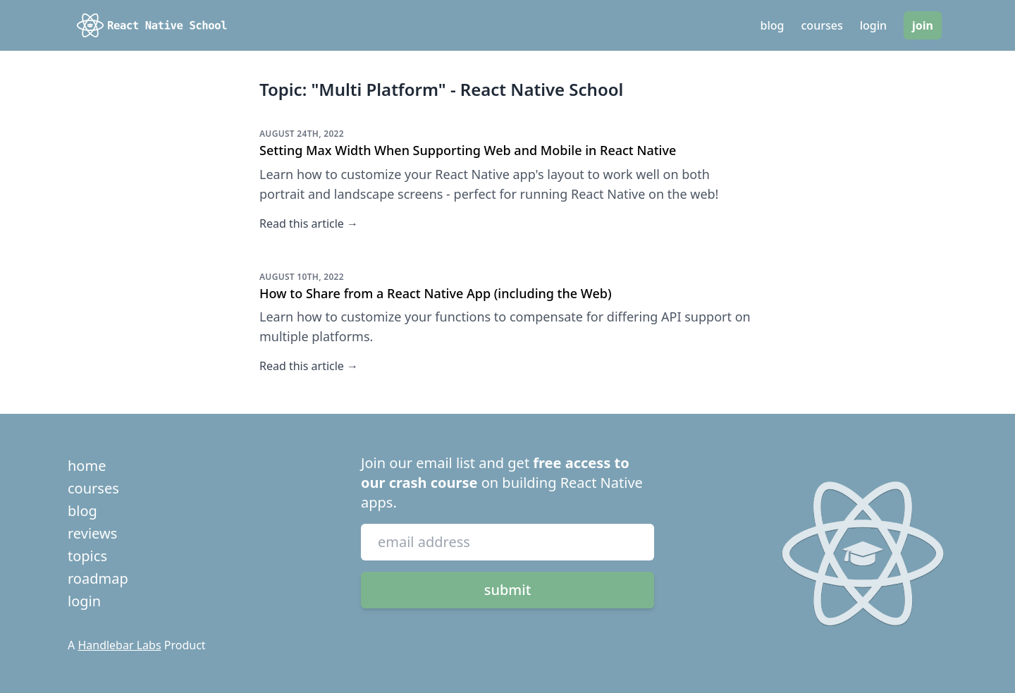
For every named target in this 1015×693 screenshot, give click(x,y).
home (87, 465)
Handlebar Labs (119, 645)
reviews (92, 533)
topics (87, 555)
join (922, 25)
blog (773, 25)
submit (507, 589)
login (873, 25)
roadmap (98, 578)
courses (822, 25)
